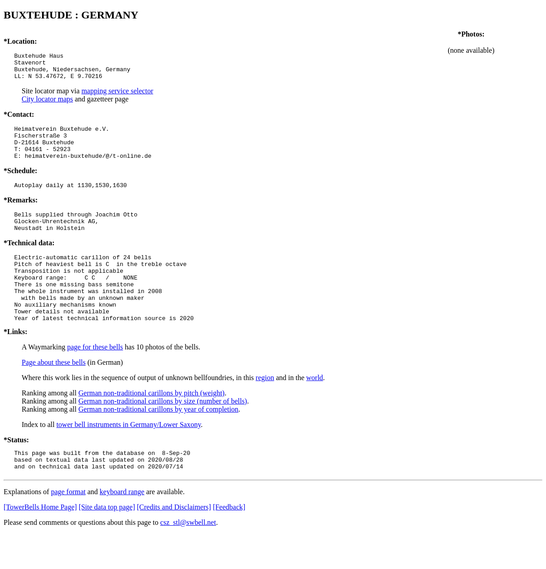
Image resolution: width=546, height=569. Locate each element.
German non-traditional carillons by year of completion (159, 440)
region (265, 409)
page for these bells (95, 378)
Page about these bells (54, 393)
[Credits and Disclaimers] (174, 542)
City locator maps (47, 104)
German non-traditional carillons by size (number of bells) (163, 432)
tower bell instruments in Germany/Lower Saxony (128, 455)
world (314, 409)
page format (68, 527)
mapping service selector (117, 96)
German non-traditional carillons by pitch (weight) (152, 424)
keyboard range (122, 527)
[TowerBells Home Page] (40, 542)
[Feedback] (229, 542)
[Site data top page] (107, 542)
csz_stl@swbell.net (188, 557)
